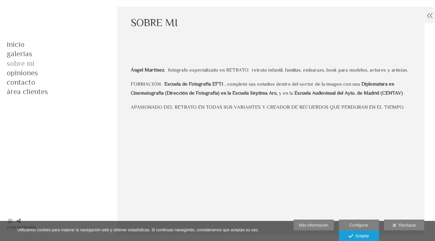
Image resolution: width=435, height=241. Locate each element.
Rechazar (404, 225)
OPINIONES (22, 73)
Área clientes (27, 91)
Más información (313, 225)
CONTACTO (21, 82)
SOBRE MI (21, 63)
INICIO (15, 44)
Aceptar (359, 236)
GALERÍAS (19, 54)
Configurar (359, 225)
